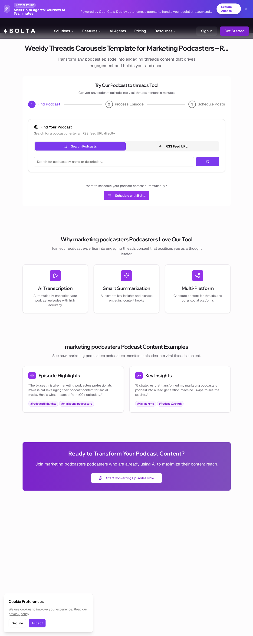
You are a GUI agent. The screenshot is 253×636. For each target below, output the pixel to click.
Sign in (206, 25)
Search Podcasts (80, 146)
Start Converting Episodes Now (126, 478)
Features (91, 25)
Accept (37, 623)
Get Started (234, 25)
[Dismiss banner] (246, 9)
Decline (17, 623)
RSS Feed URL (172, 146)
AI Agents (118, 25)
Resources (165, 25)
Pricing (140, 25)
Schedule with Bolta (126, 196)
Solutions (64, 25)
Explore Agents (225, 9)
